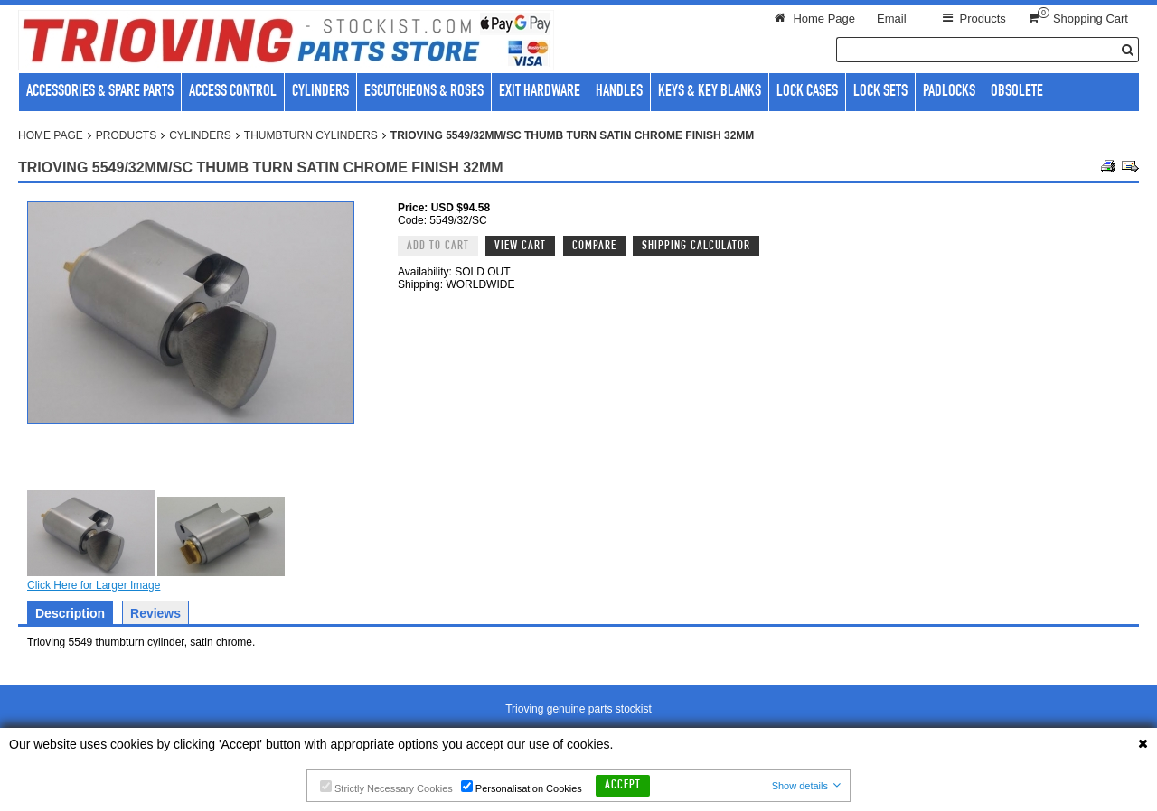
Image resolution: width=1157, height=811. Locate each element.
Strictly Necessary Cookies (386, 787)
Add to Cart (438, 246)
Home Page (50, 135)
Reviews (155, 613)
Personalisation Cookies (521, 787)
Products (126, 135)
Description (70, 613)
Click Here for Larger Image (93, 585)
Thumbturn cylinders (311, 135)
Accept (623, 785)
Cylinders (200, 135)
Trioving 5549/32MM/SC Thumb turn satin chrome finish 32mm (572, 135)
